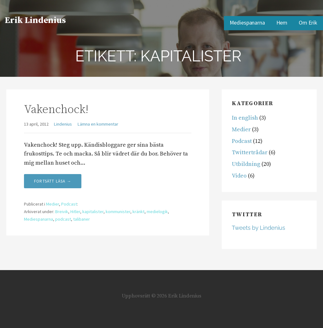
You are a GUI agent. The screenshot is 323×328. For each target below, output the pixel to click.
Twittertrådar (249, 152)
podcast (63, 219)
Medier (52, 204)
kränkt (138, 211)
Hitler (75, 211)
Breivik (61, 211)
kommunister (118, 211)
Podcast (69, 204)
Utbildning (246, 164)
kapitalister (92, 211)
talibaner (81, 219)
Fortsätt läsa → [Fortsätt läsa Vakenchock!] (52, 181)
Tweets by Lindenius (258, 227)
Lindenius (63, 124)
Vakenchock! (56, 110)
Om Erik (308, 22)
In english (245, 118)
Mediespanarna (247, 22)
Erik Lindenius (35, 20)
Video (239, 175)
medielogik (157, 211)
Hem (282, 22)
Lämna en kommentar (98, 124)
